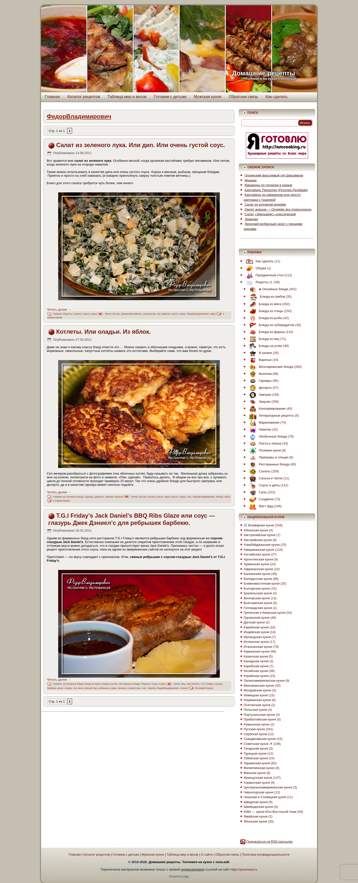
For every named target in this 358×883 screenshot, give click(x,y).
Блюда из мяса (92, 684)
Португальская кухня (259, 715)
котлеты (152, 497)
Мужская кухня (207, 97)
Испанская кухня (256, 642)
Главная (52, 97)
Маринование (263, 422)
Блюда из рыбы (264, 318)
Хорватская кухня (257, 782)
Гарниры (89, 497)
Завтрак (109, 497)
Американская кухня (259, 550)
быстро (116, 314)
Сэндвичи (260, 499)
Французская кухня (258, 777)
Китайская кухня (256, 671)
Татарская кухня (256, 748)
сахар (182, 497)
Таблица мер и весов (126, 97)
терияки (151, 688)
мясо (80, 688)
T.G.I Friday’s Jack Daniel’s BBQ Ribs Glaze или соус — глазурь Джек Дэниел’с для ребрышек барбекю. (131, 519)
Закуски (258, 401)
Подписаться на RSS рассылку (269, 841)
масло (160, 497)
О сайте (207, 854)
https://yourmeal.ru (243, 869)
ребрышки (104, 688)
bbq (183, 684)
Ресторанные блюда (129, 684)
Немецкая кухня (256, 695)
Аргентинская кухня (258, 559)
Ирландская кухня (257, 637)
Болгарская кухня (257, 588)
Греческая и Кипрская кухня (264, 612)
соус (144, 688)
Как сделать (277, 97)
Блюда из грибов (266, 296)
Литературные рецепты (270, 415)
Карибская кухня (256, 666)
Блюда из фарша (266, 332)
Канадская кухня (256, 661)
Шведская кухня (256, 802)
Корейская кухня (256, 676)
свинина (122, 688)
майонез (166, 314)
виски (60, 688)
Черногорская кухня (258, 792)
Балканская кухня (257, 574)
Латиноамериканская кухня (264, 680)
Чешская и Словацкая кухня (265, 797)
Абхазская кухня (256, 530)
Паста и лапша (264, 443)
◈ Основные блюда (73, 497)
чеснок (183, 688)
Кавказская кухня (256, 651)
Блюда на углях (109, 684)
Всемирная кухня (259, 525)
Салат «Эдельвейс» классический (270, 214)
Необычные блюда (267, 436)
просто (175, 314)
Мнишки (251, 180)
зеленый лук (149, 314)
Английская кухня (257, 554)
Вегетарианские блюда (270, 367)
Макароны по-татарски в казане (268, 185)
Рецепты (67, 314)
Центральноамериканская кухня (268, 787)
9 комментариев (61, 500)
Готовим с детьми (170, 97)
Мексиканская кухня (259, 685)
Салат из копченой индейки (265, 204)
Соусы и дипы (90, 314)
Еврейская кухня (256, 627)
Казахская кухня (256, 656)
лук (158, 314)
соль (188, 497)
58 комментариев (204, 688)
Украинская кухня (257, 763)
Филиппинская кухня (259, 768)
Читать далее (59, 309)
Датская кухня (254, 622)
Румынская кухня (256, 724)
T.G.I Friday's (207, 684)
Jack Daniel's (192, 684)
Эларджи (251, 219)
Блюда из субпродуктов (270, 325)
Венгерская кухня (257, 598)
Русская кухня (254, 729)
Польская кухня (255, 710)
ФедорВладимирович (198, 314)
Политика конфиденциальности (266, 854)
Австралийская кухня (259, 535)
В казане (259, 353)
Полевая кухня (264, 450)
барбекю (51, 688)
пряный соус (91, 688)
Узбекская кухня (256, 758)
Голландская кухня (258, 608)
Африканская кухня (258, 569)
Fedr (185, 876)
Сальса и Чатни (264, 478)
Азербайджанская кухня (262, 545)
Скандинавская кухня (260, 739)
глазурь (68, 688)
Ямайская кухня (256, 816)
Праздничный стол (263, 275)
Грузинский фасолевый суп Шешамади (274, 175)
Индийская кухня (256, 632)
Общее (255, 268)
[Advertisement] (87, 749)
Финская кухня (255, 773)
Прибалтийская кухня (260, 719)
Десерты (99, 497)
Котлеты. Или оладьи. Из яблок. (103, 331)
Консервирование (266, 408)
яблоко (219, 497)
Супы (257, 492)
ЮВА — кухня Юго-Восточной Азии (270, 812)
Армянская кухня (256, 564)
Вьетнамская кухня (258, 603)
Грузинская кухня (256, 617)
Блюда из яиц (263, 339)
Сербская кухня (255, 734)
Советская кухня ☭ (258, 744)
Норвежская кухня (257, 700)
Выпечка (259, 374)
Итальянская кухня (258, 647)
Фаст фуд (260, 506)
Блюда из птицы (265, 311)
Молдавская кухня (257, 690)
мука (167, 497)
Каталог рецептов (83, 97)
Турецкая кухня (255, 753)
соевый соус (134, 688)
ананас (218, 684)
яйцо (212, 314)
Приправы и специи (267, 457)
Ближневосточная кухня (261, 583)
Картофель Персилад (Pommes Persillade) (276, 190)
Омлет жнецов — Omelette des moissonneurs (278, 209)
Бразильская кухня (258, 593)
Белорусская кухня (258, 579)
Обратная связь (243, 97)
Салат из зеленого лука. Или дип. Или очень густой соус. (140, 145)
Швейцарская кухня (258, 807)
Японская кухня (255, 821)
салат (183, 314)
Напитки (259, 429)
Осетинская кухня (257, 705)
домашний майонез (131, 314)
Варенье (259, 360)
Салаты (77, 314)
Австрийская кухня (258, 540)
